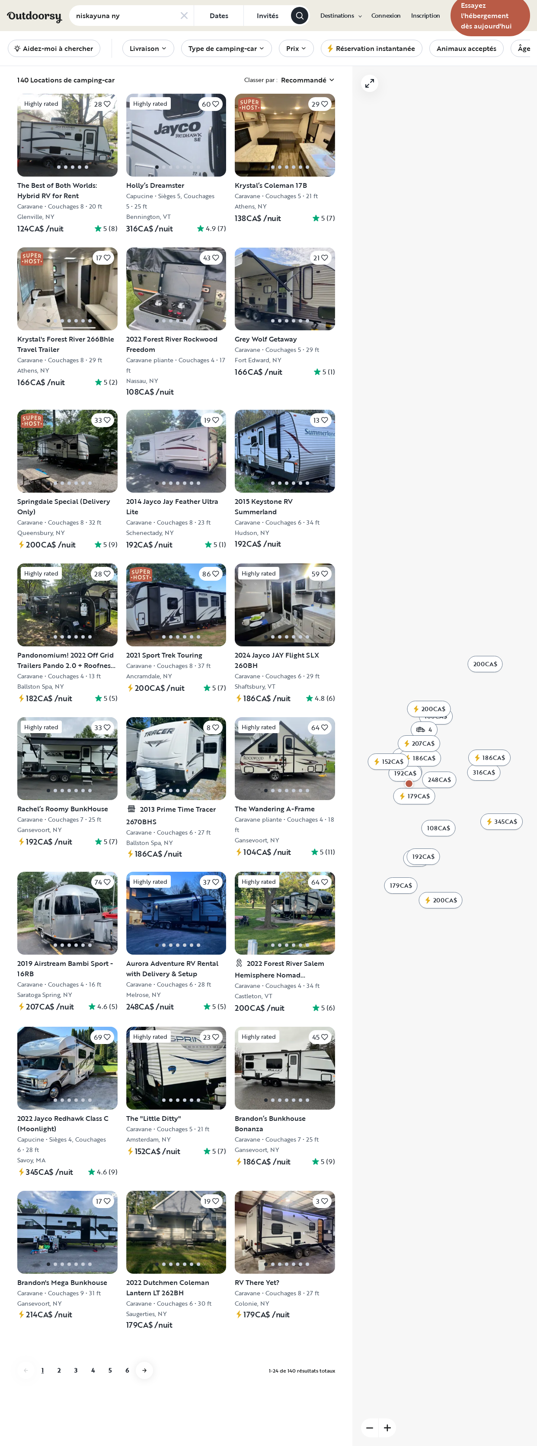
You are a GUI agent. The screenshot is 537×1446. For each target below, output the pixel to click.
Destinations (340, 15)
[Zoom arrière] (486, 81)
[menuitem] (340, 15)
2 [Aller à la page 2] (59, 1370)
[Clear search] (184, 15)
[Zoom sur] (504, 81)
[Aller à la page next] (144, 1370)
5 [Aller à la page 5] (110, 1370)
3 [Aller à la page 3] (75, 1370)
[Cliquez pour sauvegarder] (102, 104)
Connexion (386, 15)
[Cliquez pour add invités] (267, 15)
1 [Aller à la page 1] (43, 1370)
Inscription (425, 15)
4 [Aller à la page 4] (93, 1370)
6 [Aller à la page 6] (127, 1370)
